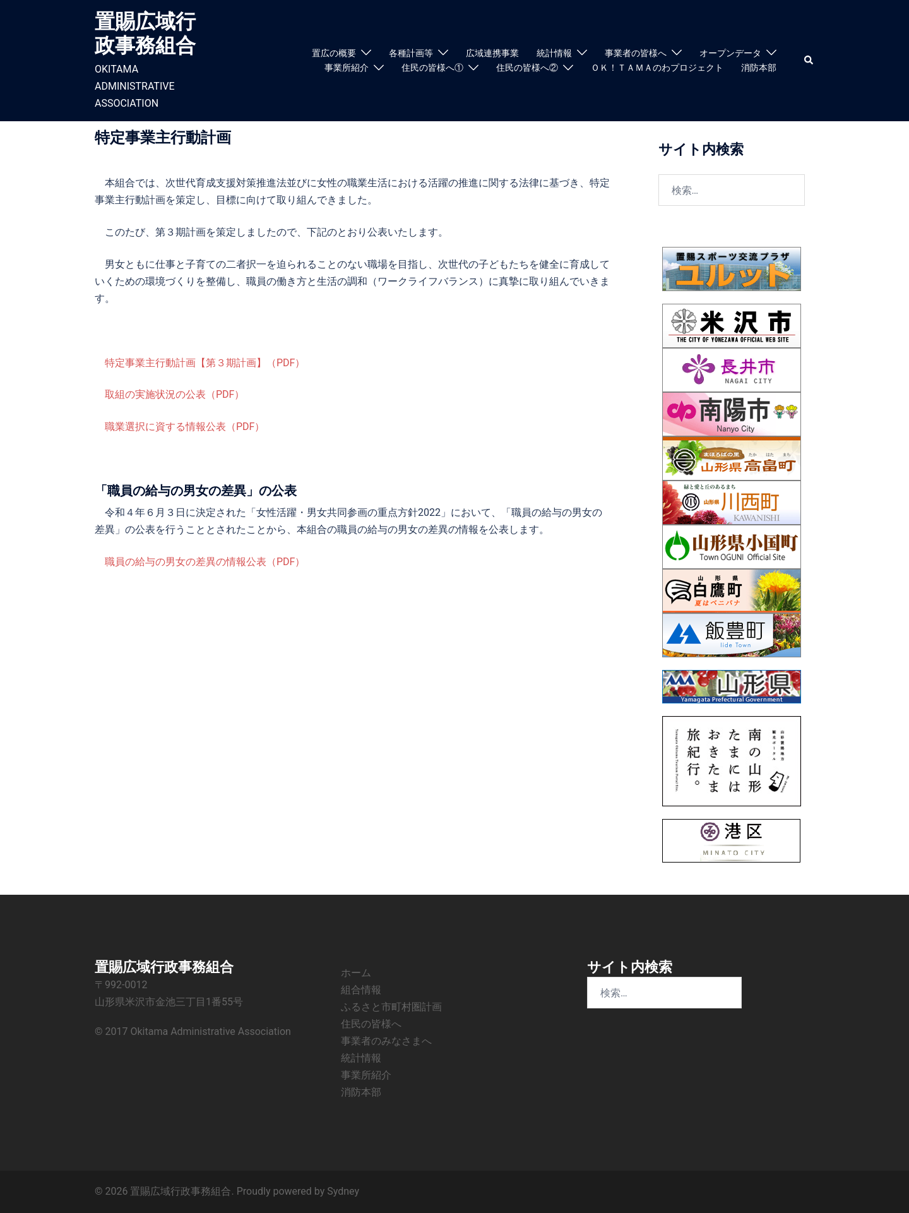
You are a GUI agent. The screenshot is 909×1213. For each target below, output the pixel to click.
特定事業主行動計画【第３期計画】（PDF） (205, 363)
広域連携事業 (492, 53)
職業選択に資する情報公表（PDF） (184, 427)
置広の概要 (334, 53)
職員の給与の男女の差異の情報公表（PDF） (205, 562)
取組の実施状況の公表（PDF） (174, 394)
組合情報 (361, 990)
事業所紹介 (346, 68)
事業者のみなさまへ (386, 1041)
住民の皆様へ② (527, 68)
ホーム (356, 973)
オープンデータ (730, 53)
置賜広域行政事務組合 (145, 33)
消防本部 (758, 68)
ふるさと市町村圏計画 (391, 1007)
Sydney (343, 1191)
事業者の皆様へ (636, 53)
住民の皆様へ (371, 1024)
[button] (809, 61)
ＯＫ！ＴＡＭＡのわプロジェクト (657, 68)
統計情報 (554, 53)
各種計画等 (411, 53)
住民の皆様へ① (432, 68)
